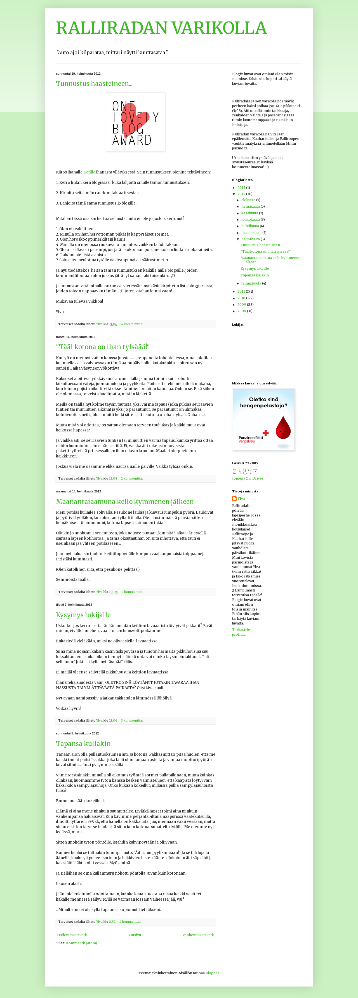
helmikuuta (251, 239)
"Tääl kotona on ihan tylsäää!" (103, 347)
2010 (241, 298)
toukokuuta (251, 219)
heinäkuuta (251, 206)
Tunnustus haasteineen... (94, 84)
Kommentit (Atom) (81, 943)
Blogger (212, 973)
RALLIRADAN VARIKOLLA (161, 27)
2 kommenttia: (132, 478)
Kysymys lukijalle (83, 615)
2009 (242, 304)
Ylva (241, 498)
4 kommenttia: (132, 324)
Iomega (238, 478)
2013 (241, 187)
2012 (241, 194)
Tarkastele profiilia (241, 632)
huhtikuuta (250, 226)
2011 (241, 291)
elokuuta (248, 200)
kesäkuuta (250, 213)
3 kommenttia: (132, 720)
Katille (89, 172)
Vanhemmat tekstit (198, 935)
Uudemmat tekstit (72, 935)
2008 (242, 311)
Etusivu (135, 935)
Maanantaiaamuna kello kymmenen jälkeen (125, 502)
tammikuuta (251, 283)
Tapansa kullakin (83, 744)
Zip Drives (255, 478)
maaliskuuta (251, 233)
